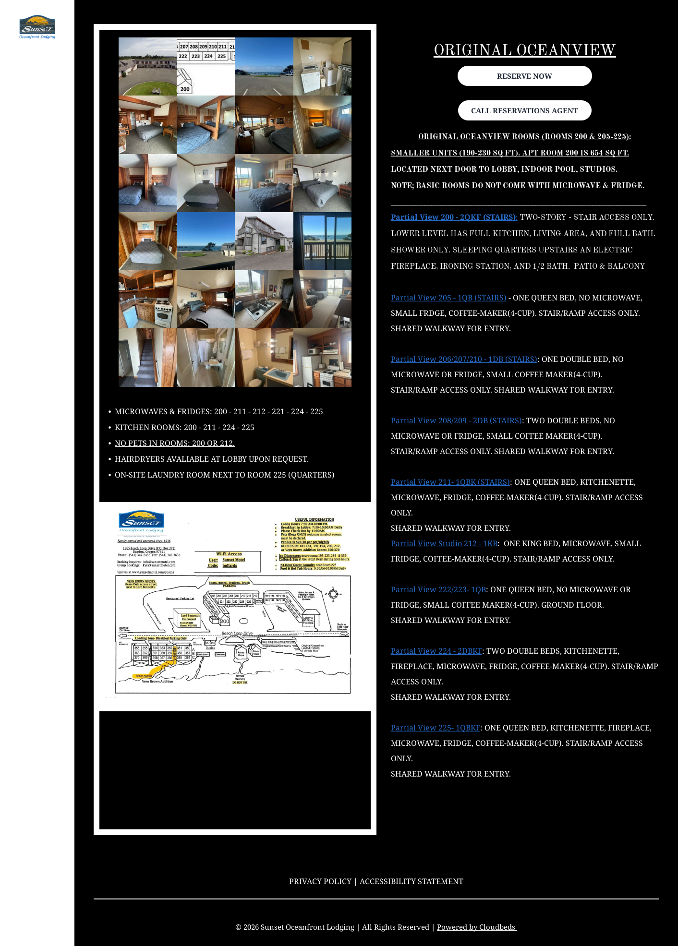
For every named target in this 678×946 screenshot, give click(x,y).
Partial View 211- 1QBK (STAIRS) (450, 482)
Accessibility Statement (411, 881)
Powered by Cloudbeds (477, 927)
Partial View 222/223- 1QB (438, 589)
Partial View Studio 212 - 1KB (444, 543)
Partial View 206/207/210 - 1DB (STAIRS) (464, 359)
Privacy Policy (320, 881)
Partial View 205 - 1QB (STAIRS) (449, 297)
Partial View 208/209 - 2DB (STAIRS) (456, 420)
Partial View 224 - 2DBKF (436, 651)
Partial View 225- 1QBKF (435, 727)
